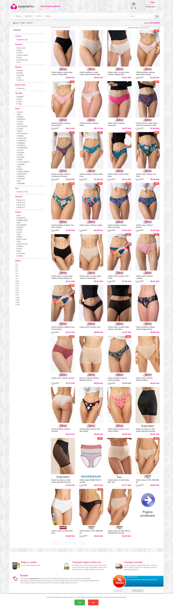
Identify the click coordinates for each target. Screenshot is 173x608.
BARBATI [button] (28, 16)
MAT (18, 167)
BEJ (18, 222)
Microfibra (20, 75)
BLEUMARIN (21, 225)
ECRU (19, 232)
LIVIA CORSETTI (23, 162)
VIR (18, 181)
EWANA (20, 136)
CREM (19, 230)
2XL (18, 297)
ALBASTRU (21, 218)
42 (17, 288)
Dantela (19, 73)
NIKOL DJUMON (22, 171)
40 (17, 285)
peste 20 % (20, 202)
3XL (18, 300)
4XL (18, 302)
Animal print (21, 48)
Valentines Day (22, 39)
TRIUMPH (20, 178)
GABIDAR (20, 143)
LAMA (19, 159)
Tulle (18, 77)
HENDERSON (22, 148)
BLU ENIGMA (21, 133)
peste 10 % (20, 200)
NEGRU (19, 246)
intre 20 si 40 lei (22, 192)
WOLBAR (20, 183)
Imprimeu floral (22, 60)
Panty (19, 101)
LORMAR (20, 164)
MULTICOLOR (21, 244)
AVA (18, 114)
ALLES (19, 112)
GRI (18, 234)
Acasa (16, 23)
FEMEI (23, 23)
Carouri (19, 52)
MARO (19, 237)
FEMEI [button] (18, 16)
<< (53, 543)
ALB (18, 215)
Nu (93, 602)
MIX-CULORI (21, 239)
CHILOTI (29, 23)
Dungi (19, 57)
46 (17, 290)
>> (83, 543)
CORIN (19, 121)
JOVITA (19, 150)
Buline (19, 50)
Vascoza (19, 80)
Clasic (19, 99)
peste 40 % (20, 207)
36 (17, 281)
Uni (18, 62)
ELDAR (19, 129)
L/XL (18, 304)
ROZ (18, 251)
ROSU (19, 249)
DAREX (19, 124)
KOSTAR (20, 157)
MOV (18, 241)
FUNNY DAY (21, 138)
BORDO (19, 227)
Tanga (19, 104)
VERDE (19, 256)
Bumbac (19, 70)
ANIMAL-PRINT (22, 220)
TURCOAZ (20, 253)
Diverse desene (22, 55)
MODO (19, 169)
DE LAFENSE (21, 126)
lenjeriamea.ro (35, 578)
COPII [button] (39, 16)
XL (17, 295)
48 (17, 293)
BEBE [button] (48, 16)
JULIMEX (20, 152)
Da (79, 602)
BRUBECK (20, 119)
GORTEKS (20, 145)
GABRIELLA (21, 140)
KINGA (19, 155)
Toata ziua (20, 88)
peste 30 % (20, 205)
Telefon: (152, 23)
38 (17, 283)
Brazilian (19, 96)
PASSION (20, 176)
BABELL (20, 117)
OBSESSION (21, 174)
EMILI (19, 131)
